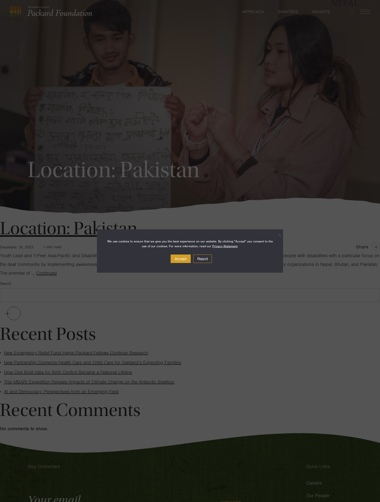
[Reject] (277, 235)
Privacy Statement (225, 246)
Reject (202, 258)
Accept (181, 258)
